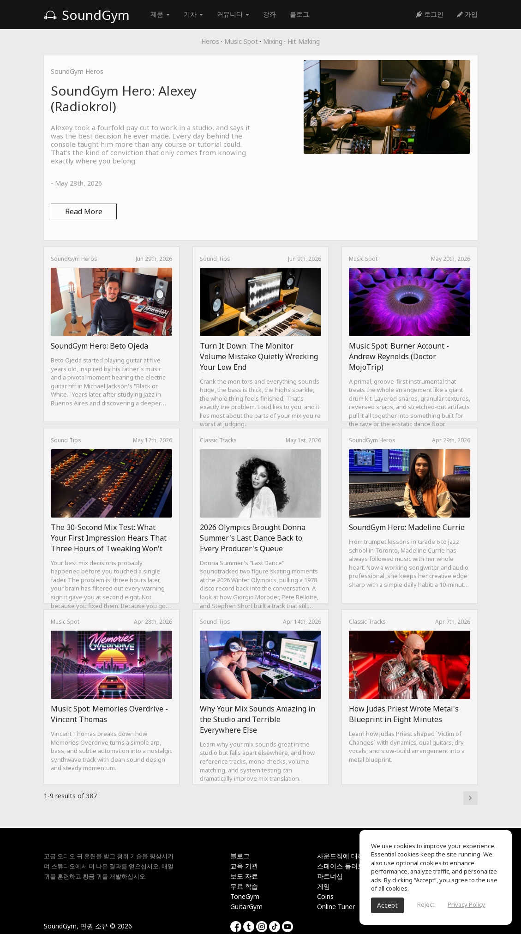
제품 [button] (160, 14)
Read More (83, 211)
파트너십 (330, 876)
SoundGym (87, 15)
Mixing (272, 41)
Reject (425, 904)
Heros (210, 41)
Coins (325, 896)
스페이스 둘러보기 (344, 866)
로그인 (429, 14)
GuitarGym (246, 906)
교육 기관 (244, 866)
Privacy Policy (466, 904)
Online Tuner (336, 906)
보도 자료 (244, 876)
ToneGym (244, 896)
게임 (323, 886)
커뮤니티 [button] (233, 14)
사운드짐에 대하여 (344, 855)
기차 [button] (193, 14)
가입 (467, 14)
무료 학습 (244, 886)
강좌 (269, 14)
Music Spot (241, 41)
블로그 (299, 14)
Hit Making (303, 41)
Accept (387, 905)
